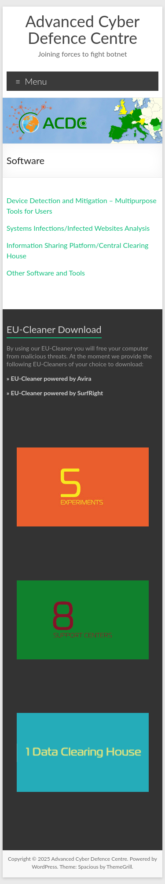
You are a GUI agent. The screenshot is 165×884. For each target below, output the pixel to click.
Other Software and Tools (46, 272)
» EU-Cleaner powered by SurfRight (55, 393)
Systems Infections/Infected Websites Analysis (78, 228)
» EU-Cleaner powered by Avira (49, 378)
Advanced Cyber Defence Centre (83, 29)
